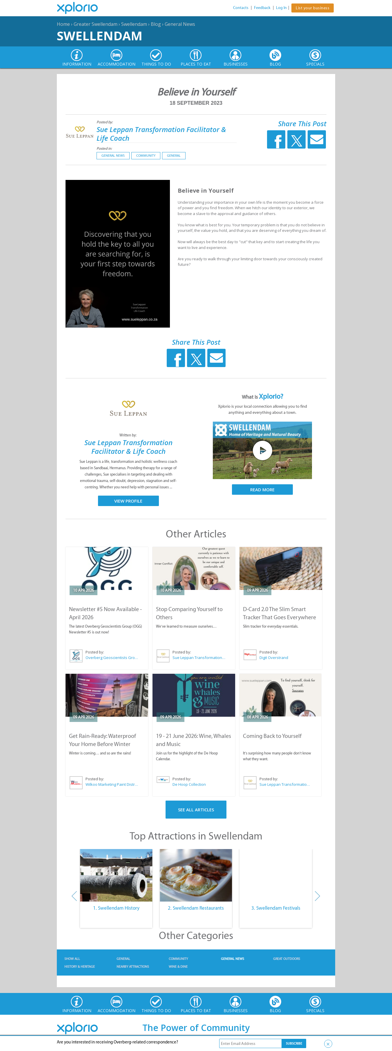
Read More (262, 489)
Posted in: (104, 148)
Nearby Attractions (133, 967)
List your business (312, 8)
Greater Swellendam (95, 24)
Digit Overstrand (273, 657)
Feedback (262, 7)
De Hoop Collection (189, 784)
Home (63, 24)
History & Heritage (79, 967)
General (174, 156)
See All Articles (196, 809)
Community (145, 156)
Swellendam (134, 24)
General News (180, 24)
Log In (281, 7)
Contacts (240, 7)
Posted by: (105, 122)
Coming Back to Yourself (272, 735)
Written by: (128, 435)
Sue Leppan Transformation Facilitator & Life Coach (161, 133)
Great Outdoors (286, 959)
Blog (156, 24)
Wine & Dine (178, 967)
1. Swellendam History (116, 908)
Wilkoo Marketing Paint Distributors (112, 784)
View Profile (128, 501)
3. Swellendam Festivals (275, 908)
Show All (72, 959)
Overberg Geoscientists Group (112, 657)
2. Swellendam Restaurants (196, 908)
